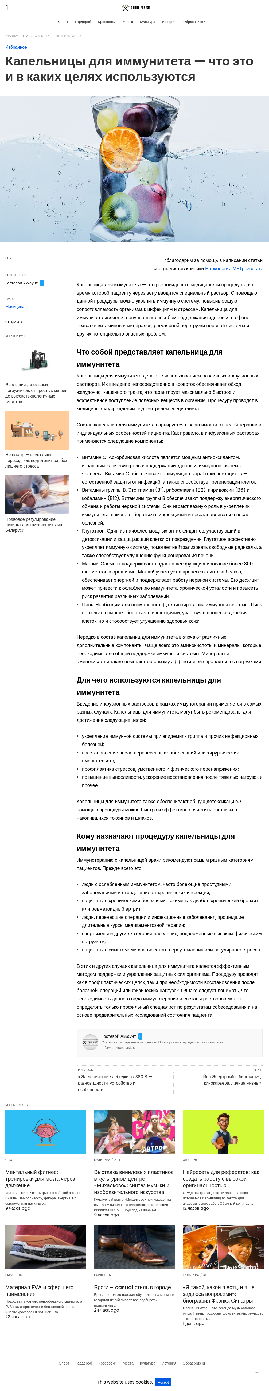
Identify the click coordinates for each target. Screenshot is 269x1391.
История (169, 22)
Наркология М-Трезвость (233, 268)
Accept (163, 1382)
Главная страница (21, 36)
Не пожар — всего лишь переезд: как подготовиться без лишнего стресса (36, 460)
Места (128, 22)
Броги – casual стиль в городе (132, 1287)
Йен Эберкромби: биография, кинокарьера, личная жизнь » (232, 1080)
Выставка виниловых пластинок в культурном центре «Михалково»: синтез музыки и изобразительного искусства (133, 1182)
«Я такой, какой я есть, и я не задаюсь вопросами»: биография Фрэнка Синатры (219, 1294)
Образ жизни (194, 22)
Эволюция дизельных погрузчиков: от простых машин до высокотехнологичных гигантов (36, 393)
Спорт (63, 22)
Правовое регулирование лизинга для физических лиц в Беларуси (35, 525)
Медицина (14, 306)
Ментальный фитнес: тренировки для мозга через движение (40, 1178)
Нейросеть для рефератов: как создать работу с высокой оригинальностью (221, 1178)
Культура (147, 22)
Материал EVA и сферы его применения (39, 1291)
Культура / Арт (107, 1160)
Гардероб (83, 22)
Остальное (50, 36)
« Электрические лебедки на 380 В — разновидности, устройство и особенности (115, 1083)
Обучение (192, 1160)
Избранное (73, 36)
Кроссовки (107, 22)
